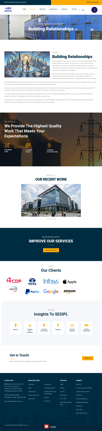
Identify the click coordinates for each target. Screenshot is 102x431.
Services (43, 9)
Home (24, 9)
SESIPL (13, 425)
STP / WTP (63, 399)
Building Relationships (86, 330)
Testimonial (31, 399)
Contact (74, 9)
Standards (58, 329)
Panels (62, 388)
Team (29, 388)
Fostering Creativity (49, 388)
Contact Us (87, 358)
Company (64, 9)
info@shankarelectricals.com (13, 401)
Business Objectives (72, 330)
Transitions (31, 384)
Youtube (53, 427)
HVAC (61, 384)
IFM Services (32, 391)
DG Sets (62, 391)
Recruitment (47, 384)
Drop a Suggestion (51, 250)
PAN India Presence (81, 413)
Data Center (63, 395)
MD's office (79, 409)
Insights (33, 9)
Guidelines (79, 406)
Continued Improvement (44, 330)
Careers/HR (54, 9)
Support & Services (33, 395)
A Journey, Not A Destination (30, 331)
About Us (15, 329)
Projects (46, 397)
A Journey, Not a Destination (84, 388)
